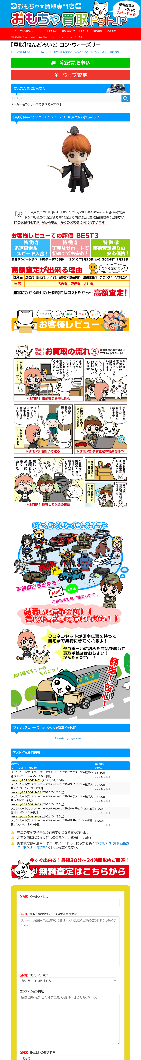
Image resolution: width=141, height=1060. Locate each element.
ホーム (13, 31)
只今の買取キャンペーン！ (31, 31)
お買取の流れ (53, 31)
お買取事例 (97, 31)
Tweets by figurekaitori (70, 738)
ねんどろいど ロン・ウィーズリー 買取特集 (96, 52)
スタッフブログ (56, 37)
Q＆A (32, 37)
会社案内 (43, 37)
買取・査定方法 (68, 31)
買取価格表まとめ (19, 37)
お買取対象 (83, 31)
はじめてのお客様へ (75, 37)
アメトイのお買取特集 (58, 52)
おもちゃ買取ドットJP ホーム (27, 52)
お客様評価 (110, 31)
